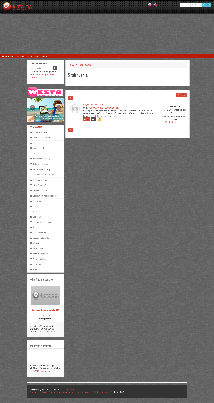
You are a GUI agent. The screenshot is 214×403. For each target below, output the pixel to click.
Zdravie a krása (38, 259)
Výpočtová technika (39, 238)
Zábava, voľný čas (39, 254)
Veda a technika (38, 233)
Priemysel (35, 201)
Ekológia (35, 143)
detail (86, 119)
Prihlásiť (206, 5)
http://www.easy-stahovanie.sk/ (104, 108)
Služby (34, 211)
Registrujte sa (51, 332)
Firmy (34, 153)
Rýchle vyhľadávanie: (38, 64)
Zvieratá (35, 270)
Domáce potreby (38, 132)
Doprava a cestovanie (40, 138)
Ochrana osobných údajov (42, 392)
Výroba (34, 243)
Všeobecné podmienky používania (73, 392)
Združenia (35, 264)
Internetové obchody (40, 159)
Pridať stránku (33, 56)
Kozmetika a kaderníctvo (42, 175)
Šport (33, 227)
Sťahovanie (85, 65)
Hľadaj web (181, 95)
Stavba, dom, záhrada (40, 222)
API (111, 392)
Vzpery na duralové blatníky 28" (45, 310)
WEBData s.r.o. (66, 389)
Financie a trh (37, 148)
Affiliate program (100, 392)
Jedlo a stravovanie (39, 164)
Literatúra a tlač (38, 185)
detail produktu (45, 319)
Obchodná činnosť (39, 190)
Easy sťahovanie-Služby (93, 104)
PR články (20, 56)
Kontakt (45, 56)
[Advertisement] (107, 34)
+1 (93, 119)
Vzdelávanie (36, 248)
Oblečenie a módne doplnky (43, 196)
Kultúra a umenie (38, 180)
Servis (34, 206)
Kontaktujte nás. (173, 122)
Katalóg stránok (7, 56)
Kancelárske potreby (40, 169)
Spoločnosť (36, 217)
